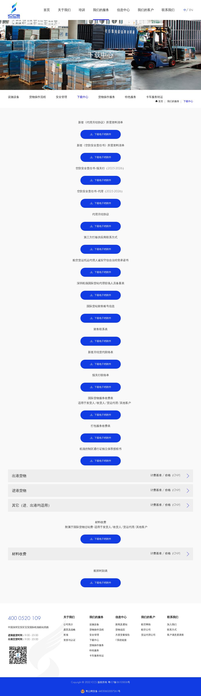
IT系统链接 (121, 640)
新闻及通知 (121, 624)
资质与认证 (69, 640)
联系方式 (172, 629)
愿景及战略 (69, 629)
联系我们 (168, 10)
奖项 (65, 634)
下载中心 (82, 97)
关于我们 (64, 10)
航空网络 (146, 624)
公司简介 (68, 624)
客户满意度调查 (175, 634)
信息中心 (123, 10)
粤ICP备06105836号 (119, 682)
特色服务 (130, 97)
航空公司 (146, 629)
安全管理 (61, 97)
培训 (82, 10)
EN (191, 10)
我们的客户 (146, 10)
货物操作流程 (37, 97)
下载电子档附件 (100, 134)
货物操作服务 (106, 97)
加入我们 (172, 624)
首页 (47, 10)
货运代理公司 (148, 634)
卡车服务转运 (154, 97)
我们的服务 (101, 10)
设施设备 (13, 97)
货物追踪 (120, 629)
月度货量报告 (122, 634)
